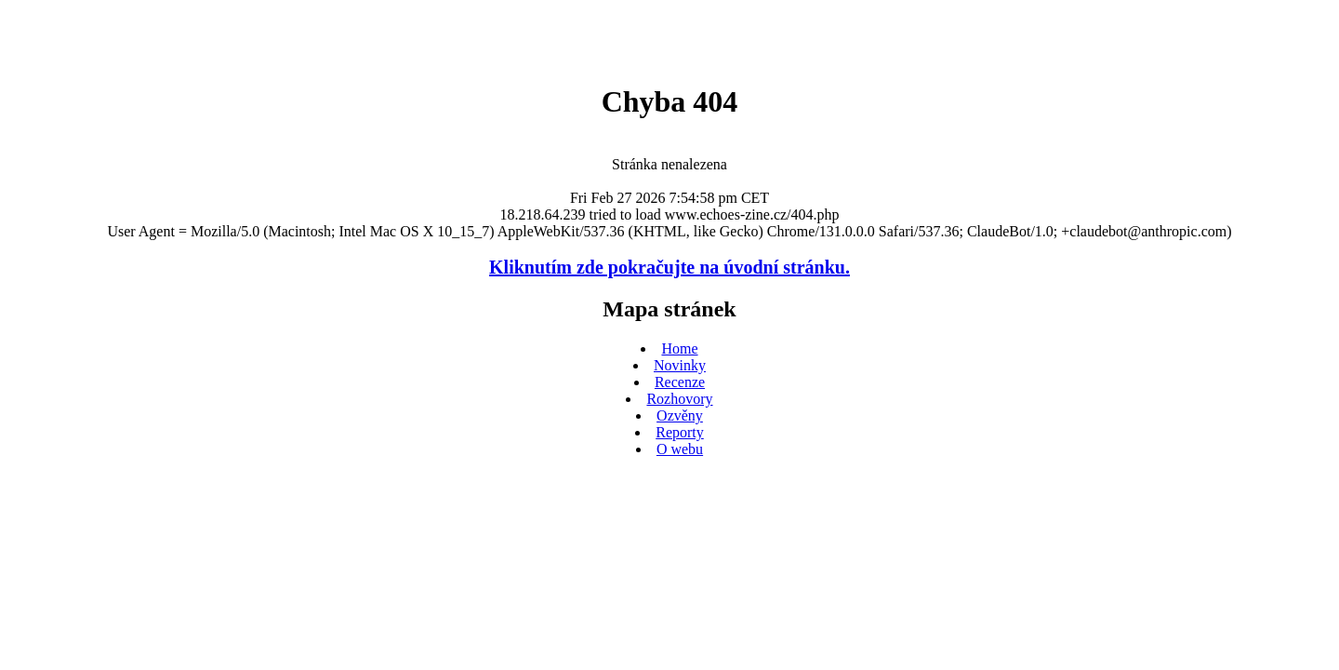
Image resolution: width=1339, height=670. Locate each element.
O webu (679, 449)
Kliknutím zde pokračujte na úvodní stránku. (669, 267)
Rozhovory (679, 399)
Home (679, 348)
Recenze (680, 382)
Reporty (680, 432)
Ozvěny (679, 415)
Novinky (680, 365)
